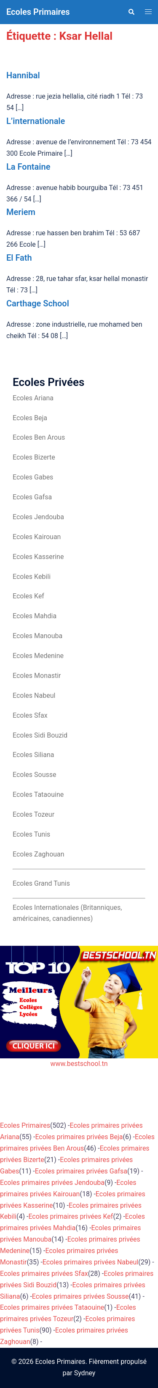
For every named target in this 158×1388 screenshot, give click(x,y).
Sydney (85, 1373)
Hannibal (23, 75)
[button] (131, 11)
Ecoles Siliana (33, 755)
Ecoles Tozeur (33, 814)
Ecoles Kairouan (37, 537)
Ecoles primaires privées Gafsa (81, 1171)
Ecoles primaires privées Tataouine (52, 1307)
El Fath (19, 258)
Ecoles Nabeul (34, 695)
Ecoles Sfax (30, 715)
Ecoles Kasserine (38, 557)
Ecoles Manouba (37, 636)
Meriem (20, 212)
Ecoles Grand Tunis (41, 883)
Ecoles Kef (28, 596)
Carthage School (37, 303)
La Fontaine (28, 167)
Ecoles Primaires (38, 12)
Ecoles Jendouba (38, 517)
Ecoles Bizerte (34, 457)
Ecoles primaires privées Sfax (44, 1274)
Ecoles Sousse (34, 775)
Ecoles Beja (30, 418)
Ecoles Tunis (31, 834)
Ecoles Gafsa (32, 497)
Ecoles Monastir (37, 676)
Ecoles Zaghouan (38, 854)
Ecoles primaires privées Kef (70, 1216)
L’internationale (35, 121)
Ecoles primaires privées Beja (79, 1137)
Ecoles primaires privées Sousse (80, 1296)
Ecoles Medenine (38, 656)
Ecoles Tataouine (38, 794)
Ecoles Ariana (33, 398)
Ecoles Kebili (32, 577)
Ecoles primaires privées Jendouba (52, 1183)
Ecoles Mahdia (34, 616)
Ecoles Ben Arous (39, 437)
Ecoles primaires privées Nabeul (90, 1262)
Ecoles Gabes (33, 477)
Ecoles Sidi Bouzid (40, 735)
